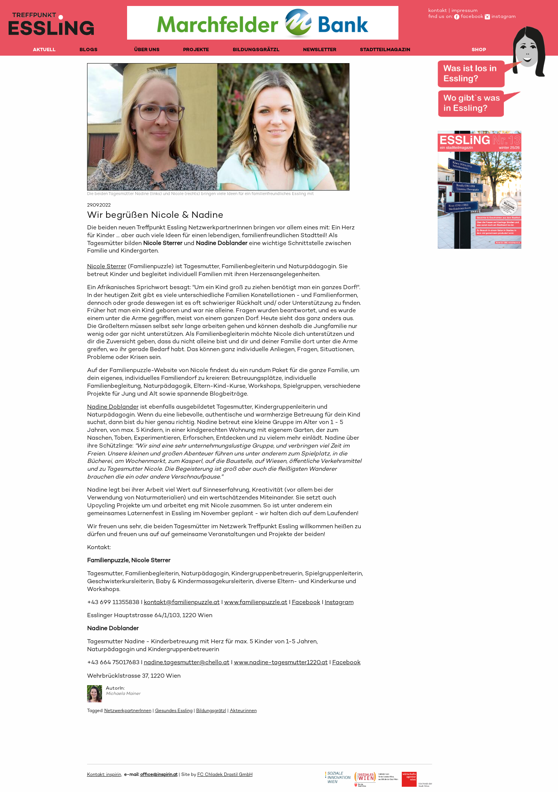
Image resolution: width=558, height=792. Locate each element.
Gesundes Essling (173, 711)
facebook (468, 16)
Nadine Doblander (113, 407)
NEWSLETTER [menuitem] (319, 49)
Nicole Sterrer (106, 266)
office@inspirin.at (159, 774)
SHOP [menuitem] (479, 49)
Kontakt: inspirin (104, 774)
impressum (464, 10)
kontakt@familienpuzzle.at (182, 602)
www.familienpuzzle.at (255, 602)
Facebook (306, 602)
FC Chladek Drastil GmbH (225, 774)
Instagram (339, 602)
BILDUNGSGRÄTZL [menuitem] (256, 49)
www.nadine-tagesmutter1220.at (281, 662)
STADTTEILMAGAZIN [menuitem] (385, 49)
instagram (500, 16)
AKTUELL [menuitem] (44, 49)
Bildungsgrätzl (211, 711)
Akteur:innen (243, 711)
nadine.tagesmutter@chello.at (186, 662)
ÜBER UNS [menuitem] (147, 49)
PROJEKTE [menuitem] (196, 49)
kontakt (437, 10)
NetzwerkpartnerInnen (127, 711)
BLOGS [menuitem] (89, 49)
